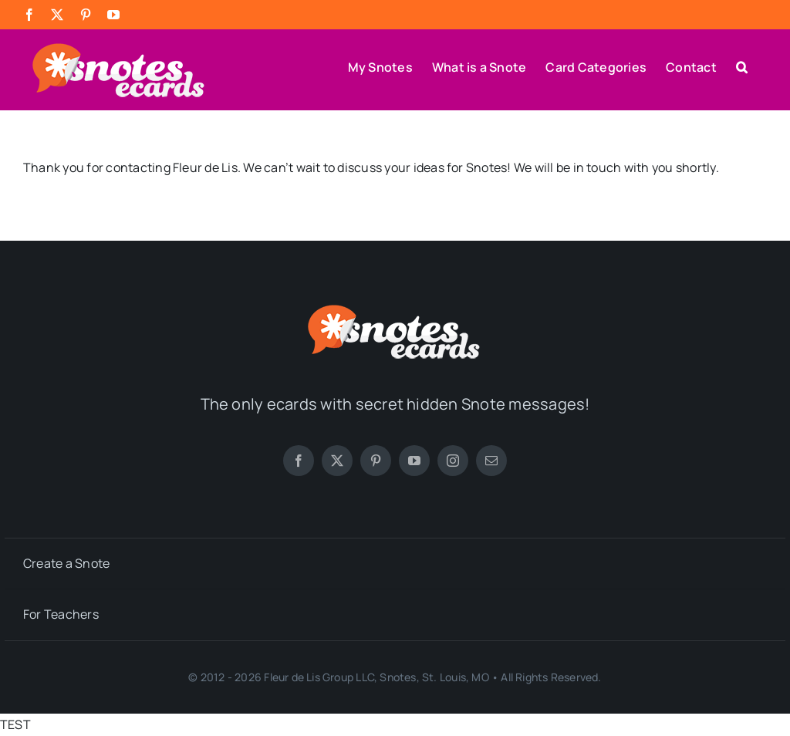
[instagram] (452, 460)
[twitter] (337, 460)
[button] (742, 65)
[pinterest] (375, 460)
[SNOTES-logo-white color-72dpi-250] (395, 308)
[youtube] (414, 460)
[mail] (491, 460)
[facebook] (298, 460)
